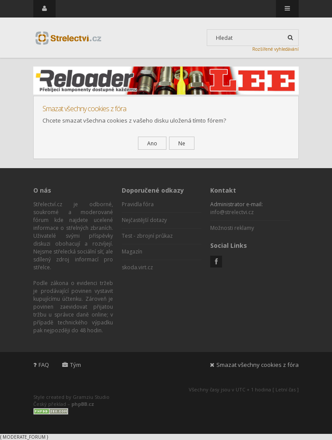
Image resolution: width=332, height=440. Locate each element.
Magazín (132, 251)
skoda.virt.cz (137, 267)
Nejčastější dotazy (144, 220)
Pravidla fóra (138, 204)
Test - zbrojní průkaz (147, 235)
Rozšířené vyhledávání (275, 49)
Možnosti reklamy (232, 228)
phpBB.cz (82, 404)
